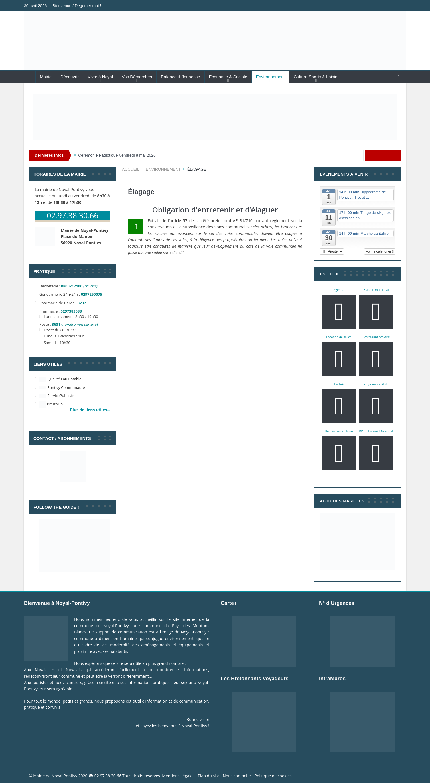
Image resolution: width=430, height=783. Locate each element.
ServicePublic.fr (56, 395)
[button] (332, 251)
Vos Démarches (137, 76)
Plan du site (209, 775)
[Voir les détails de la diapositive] (215, 117)
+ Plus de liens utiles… (88, 409)
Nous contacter (237, 775)
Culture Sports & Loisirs (316, 76)
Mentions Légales (178, 775)
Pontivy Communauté (62, 387)
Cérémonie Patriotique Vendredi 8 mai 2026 (117, 155)
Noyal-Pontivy (64, 775)
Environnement (270, 76)
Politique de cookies (273, 775)
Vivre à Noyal (100, 76)
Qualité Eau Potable (60, 378)
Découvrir (69, 76)
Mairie (46, 76)
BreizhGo (51, 403)
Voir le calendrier (380, 251)
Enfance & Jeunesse (180, 76)
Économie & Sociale (228, 76)
